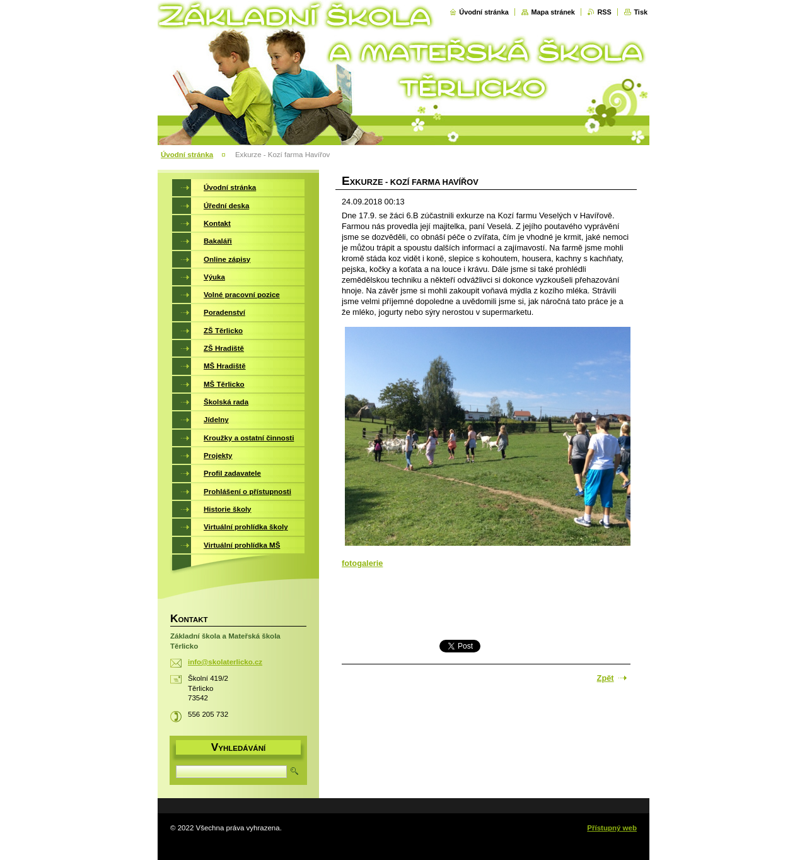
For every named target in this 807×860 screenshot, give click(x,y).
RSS (604, 12)
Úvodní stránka (484, 12)
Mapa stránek (553, 12)
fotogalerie (362, 563)
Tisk (640, 12)
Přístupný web (612, 828)
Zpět (605, 678)
